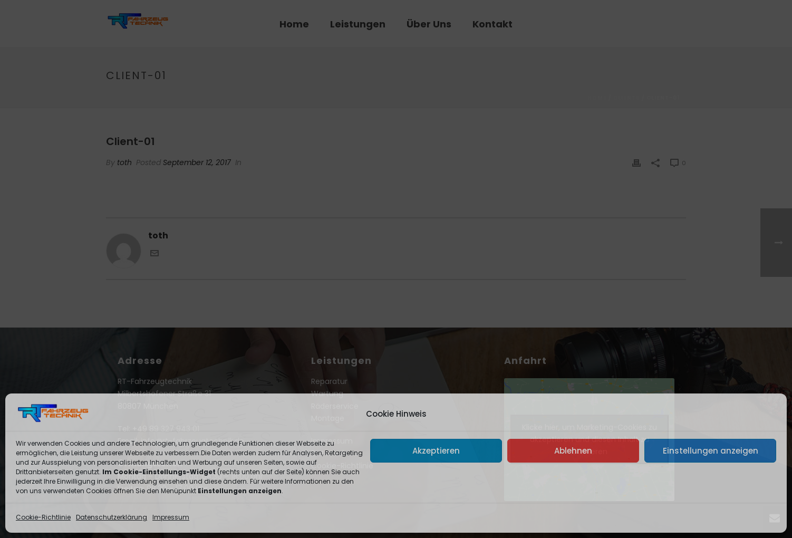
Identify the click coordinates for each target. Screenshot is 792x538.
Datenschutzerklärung (111, 517)
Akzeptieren (436, 450)
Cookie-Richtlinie (43, 517)
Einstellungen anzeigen (710, 450)
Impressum (170, 517)
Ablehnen (573, 450)
